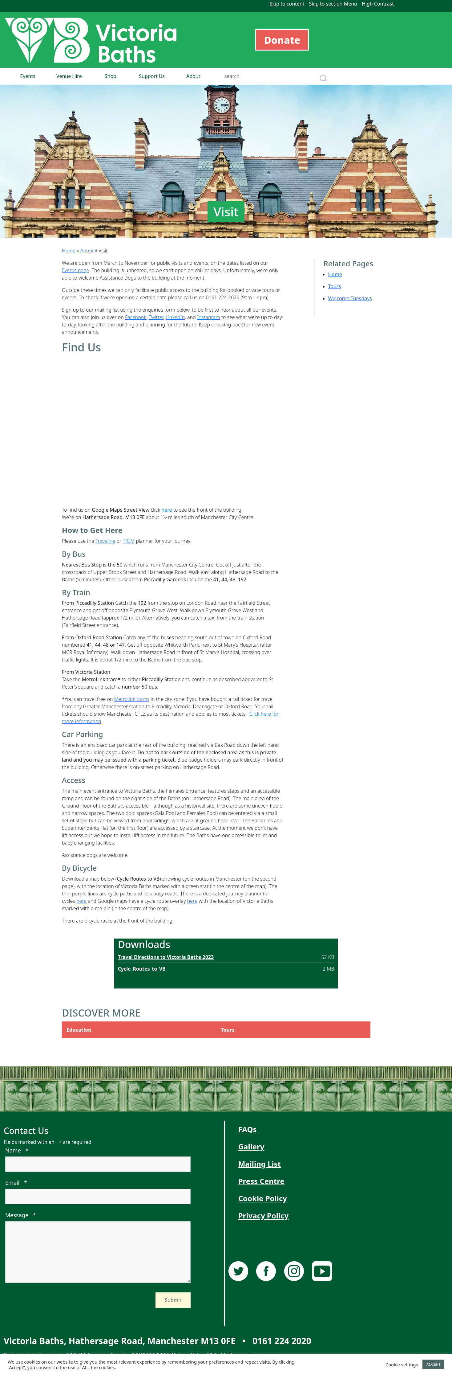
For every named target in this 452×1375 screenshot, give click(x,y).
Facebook (135, 317)
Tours (334, 286)
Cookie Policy (262, 1198)
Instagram (208, 317)
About (193, 76)
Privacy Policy (263, 1215)
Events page (75, 270)
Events (27, 76)
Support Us (152, 76)
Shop (110, 76)
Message (20, 1215)
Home (68, 250)
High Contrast (378, 3)
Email (16, 1183)
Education (79, 1029)
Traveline (105, 541)
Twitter (156, 317)
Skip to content (287, 3)
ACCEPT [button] (433, 1364)
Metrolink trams (131, 699)
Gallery (251, 1146)
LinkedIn (175, 317)
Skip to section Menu (333, 3)
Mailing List (259, 1164)
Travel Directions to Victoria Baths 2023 (166, 957)
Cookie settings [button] (401, 1364)
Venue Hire (69, 76)
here (81, 901)
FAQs (247, 1129)
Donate (282, 40)
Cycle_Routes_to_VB (142, 968)
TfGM (129, 541)
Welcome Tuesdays (350, 298)
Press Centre (261, 1181)
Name (16, 1150)
